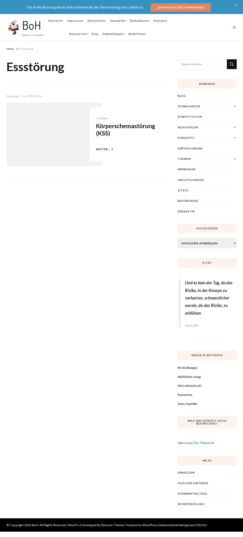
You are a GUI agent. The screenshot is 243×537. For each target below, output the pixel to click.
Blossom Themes (112, 525)
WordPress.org (191, 504)
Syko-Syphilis (187, 403)
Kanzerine (185, 394)
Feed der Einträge (193, 483)
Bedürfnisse (137, 33)
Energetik (117, 20)
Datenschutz (97, 20)
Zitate (183, 190)
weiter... (104, 149)
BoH (31, 25)
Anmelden (186, 472)
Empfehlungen (113, 33)
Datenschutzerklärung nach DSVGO (182, 525)
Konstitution (190, 116)
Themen (101, 118)
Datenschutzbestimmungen (181, 7)
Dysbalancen (139, 20)
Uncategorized (191, 180)
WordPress (150, 525)
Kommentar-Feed (192, 493)
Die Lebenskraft (189, 385)
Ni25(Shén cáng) (189, 376)
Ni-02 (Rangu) (187, 367)
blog (95, 33)
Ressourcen (77, 33)
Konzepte (160, 20)
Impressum (75, 20)
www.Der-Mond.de (199, 443)
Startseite (55, 20)
